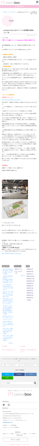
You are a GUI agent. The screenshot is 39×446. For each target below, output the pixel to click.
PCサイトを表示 (15, 439)
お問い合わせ (19, 6)
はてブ (31, 374)
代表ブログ (17, 269)
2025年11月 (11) (30, 278)
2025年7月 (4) (30, 288)
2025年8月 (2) (30, 285)
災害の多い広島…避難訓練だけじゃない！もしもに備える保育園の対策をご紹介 (8, 294)
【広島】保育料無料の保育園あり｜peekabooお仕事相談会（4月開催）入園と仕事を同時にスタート (8, 279)
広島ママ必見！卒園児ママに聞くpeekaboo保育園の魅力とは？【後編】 (8, 331)
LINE (7, 377)
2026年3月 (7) (30, 269)
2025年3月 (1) (30, 297)
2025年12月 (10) (30, 276)
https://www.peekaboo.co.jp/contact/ (11, 253)
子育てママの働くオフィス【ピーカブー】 (21, 444)
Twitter (7, 374)
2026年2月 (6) (30, 271)
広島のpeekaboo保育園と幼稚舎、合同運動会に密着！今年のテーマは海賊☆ (8, 271)
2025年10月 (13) (30, 281)
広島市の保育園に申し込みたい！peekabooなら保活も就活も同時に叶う (8, 324)
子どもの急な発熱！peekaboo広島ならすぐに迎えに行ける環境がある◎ (8, 287)
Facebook (19, 374)
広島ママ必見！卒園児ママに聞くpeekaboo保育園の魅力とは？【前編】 (8, 338)
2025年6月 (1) (30, 290)
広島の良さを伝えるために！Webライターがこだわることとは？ (8, 318)
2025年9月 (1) (30, 283)
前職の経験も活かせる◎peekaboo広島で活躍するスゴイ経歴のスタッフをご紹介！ (8, 301)
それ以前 (29, 300)
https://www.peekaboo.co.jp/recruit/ (11, 99)
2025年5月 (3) (30, 292)
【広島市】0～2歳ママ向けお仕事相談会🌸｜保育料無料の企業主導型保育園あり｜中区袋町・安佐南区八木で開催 (8, 309)
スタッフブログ (18, 271)
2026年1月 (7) (30, 273)
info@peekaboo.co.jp (8, 422)
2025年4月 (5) (30, 295)
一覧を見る (10, 343)
